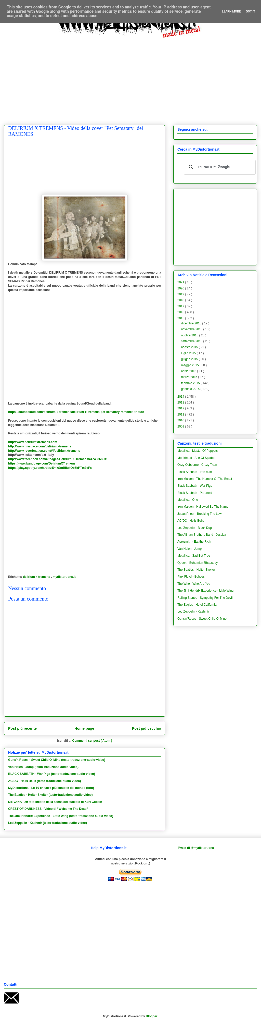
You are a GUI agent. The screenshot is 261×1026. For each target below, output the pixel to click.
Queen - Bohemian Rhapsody (197, 563)
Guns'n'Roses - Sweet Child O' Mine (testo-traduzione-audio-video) (56, 760)
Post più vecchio (146, 728)
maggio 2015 (190, 365)
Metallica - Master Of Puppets (197, 451)
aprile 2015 (189, 371)
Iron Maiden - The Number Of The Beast (204, 479)
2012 (181, 408)
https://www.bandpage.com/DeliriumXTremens (41, 463)
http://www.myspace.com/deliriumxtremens (39, 446)
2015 (181, 318)
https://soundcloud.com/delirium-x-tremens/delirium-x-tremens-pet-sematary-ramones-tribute (76, 412)
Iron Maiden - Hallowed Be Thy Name (202, 506)
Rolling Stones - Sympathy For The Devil (205, 598)
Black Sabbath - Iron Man (194, 472)
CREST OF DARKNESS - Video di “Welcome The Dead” (48, 809)
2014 (181, 396)
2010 (181, 420)
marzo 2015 (189, 377)
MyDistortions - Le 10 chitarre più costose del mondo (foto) (51, 788)
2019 (181, 294)
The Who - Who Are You (193, 583)
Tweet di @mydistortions (196, 848)
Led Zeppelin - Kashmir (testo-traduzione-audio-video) (47, 823)
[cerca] (219, 167)
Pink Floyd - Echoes (191, 576)
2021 (181, 282)
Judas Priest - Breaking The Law (199, 514)
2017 (181, 306)
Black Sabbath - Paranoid (194, 493)
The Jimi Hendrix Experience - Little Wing (205, 590)
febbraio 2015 (191, 383)
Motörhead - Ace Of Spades (196, 458)
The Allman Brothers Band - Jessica (201, 534)
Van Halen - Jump (189, 549)
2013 (181, 402)
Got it (250, 11)
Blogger (151, 1016)
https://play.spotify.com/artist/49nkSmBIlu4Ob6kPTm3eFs (50, 468)
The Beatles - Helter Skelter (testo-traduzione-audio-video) (50, 795)
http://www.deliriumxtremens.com (32, 442)
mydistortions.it (64, 577)
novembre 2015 (192, 329)
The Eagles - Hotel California (196, 604)
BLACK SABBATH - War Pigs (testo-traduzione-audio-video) (51, 774)
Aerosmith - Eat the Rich (194, 541)
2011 (181, 414)
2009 (181, 426)
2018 (181, 300)
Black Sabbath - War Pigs (194, 485)
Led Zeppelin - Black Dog (194, 528)
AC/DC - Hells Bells (190, 520)
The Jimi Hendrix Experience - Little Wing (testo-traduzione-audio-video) (60, 816)
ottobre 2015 (190, 335)
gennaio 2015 (190, 389)
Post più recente (22, 728)
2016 (181, 312)
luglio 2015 (189, 353)
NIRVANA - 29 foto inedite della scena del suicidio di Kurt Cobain (55, 802)
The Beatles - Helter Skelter (196, 569)
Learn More (231, 11)
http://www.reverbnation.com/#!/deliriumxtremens (44, 451)
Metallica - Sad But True (193, 555)
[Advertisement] (48, 77)
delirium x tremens (37, 577)
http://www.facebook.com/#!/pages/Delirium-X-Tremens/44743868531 (58, 459)
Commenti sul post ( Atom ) (92, 740)
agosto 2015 (190, 347)
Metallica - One (187, 500)
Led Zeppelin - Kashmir (193, 611)
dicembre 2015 (191, 323)
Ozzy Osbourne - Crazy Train (197, 465)
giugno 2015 (190, 359)
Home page (84, 728)
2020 (181, 288)
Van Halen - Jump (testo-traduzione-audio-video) (43, 767)
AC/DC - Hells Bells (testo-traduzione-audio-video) (44, 781)
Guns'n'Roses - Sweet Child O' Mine (202, 618)
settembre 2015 (192, 341)
